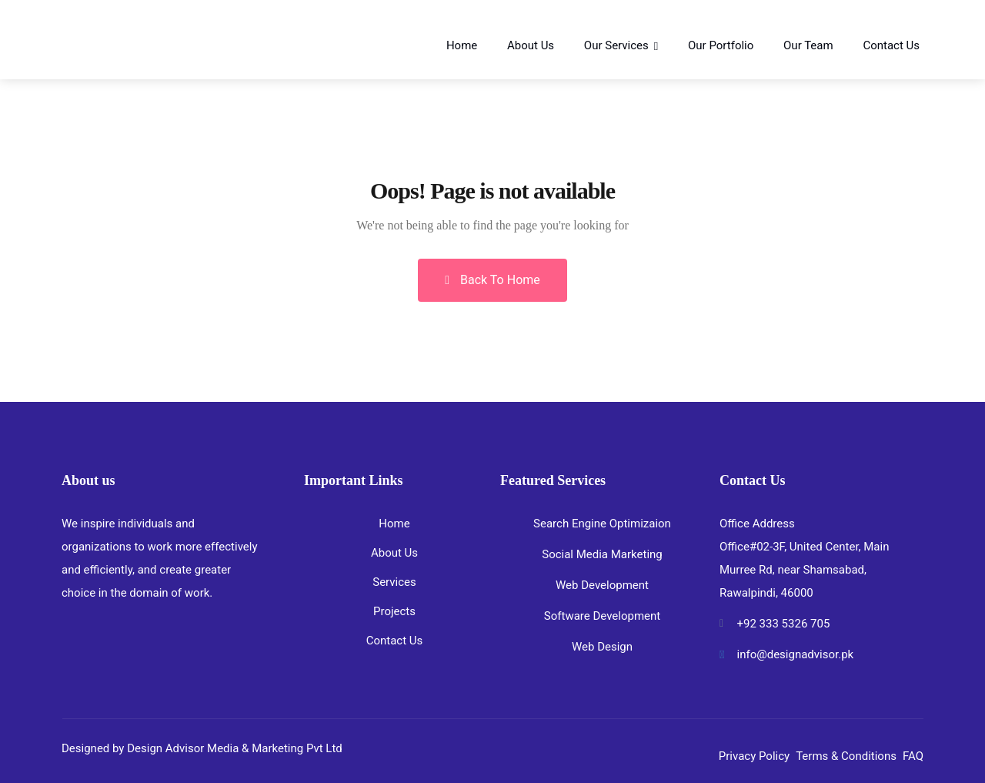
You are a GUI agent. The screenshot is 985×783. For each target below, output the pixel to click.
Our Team (808, 45)
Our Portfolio (720, 45)
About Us (530, 45)
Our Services (616, 45)
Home (461, 45)
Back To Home (492, 280)
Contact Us (891, 45)
